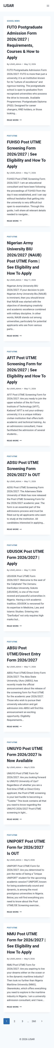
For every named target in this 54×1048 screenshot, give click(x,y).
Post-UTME (12, 136)
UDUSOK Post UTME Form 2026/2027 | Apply (25, 557)
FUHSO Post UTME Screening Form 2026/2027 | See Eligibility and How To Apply (26, 154)
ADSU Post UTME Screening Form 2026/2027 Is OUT (23, 468)
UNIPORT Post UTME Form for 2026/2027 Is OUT (26, 847)
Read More (14, 120)
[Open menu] (48, 5)
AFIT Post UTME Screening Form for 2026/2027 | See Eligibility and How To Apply (26, 369)
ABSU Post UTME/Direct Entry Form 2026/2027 (24, 654)
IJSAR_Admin (15, 64)
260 (34, 1021)
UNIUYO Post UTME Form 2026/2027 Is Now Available (25, 754)
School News (13, 21)
